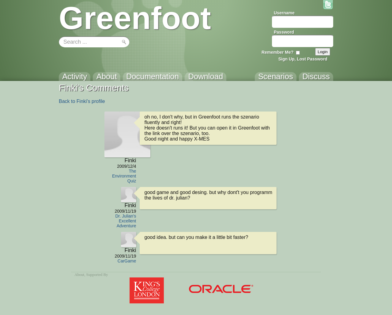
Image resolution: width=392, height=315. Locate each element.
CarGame (127, 260)
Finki (130, 160)
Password (284, 32)
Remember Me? (277, 52)
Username (284, 12)
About (79, 275)
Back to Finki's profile (82, 101)
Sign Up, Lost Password (302, 59)
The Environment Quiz (124, 176)
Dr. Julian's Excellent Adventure (125, 221)
